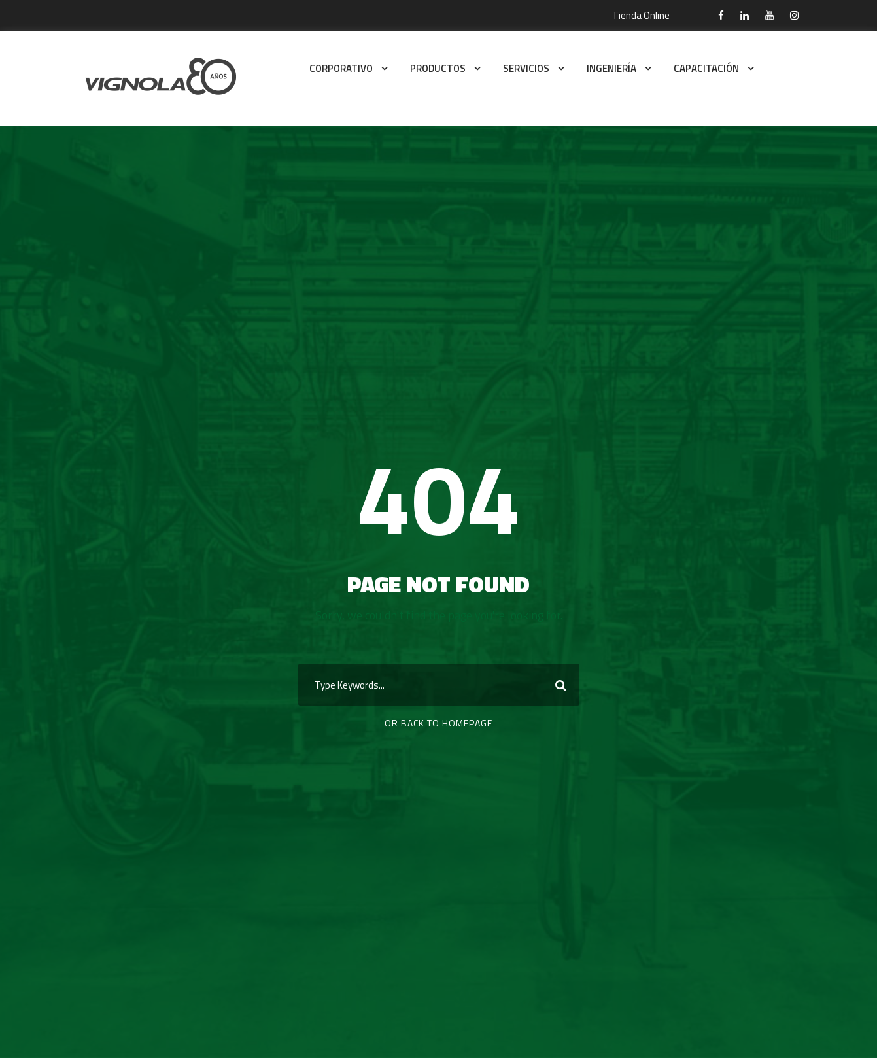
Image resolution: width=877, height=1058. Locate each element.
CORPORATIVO (341, 68)
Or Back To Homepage (438, 723)
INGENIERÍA (611, 68)
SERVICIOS (526, 68)
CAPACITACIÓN (706, 68)
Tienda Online (641, 15)
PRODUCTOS (438, 68)
